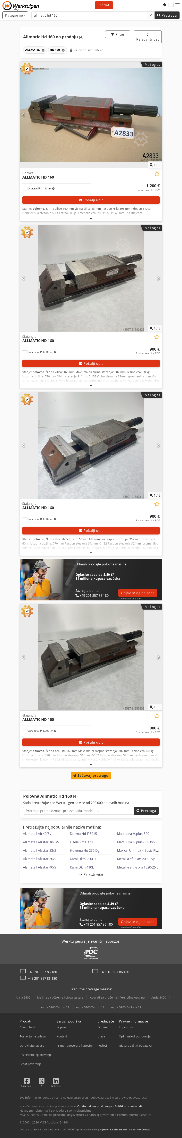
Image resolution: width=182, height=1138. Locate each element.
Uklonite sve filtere (86, 50)
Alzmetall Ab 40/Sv (37, 833)
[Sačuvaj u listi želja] (157, 173)
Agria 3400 (158, 997)
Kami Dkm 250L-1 (83, 859)
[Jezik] (170, 5)
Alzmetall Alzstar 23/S (39, 850)
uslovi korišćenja (139, 1129)
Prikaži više (91, 874)
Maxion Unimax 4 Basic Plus (138, 850)
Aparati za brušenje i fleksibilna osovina (117, 997)
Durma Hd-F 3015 (83, 833)
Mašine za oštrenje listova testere (60, 997)
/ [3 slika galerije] (155, 707)
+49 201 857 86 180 (42, 972)
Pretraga (167, 15)
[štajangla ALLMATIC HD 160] (91, 278)
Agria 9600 (23, 997)
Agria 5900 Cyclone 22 (126, 1007)
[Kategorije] (15, 15)
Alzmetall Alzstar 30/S (39, 859)
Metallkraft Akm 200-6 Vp (136, 859)
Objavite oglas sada (138, 593)
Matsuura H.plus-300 (133, 833)
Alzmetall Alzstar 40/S (39, 867)
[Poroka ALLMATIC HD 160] (91, 115)
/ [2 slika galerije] (155, 165)
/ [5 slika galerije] (155, 328)
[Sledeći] (158, 115)
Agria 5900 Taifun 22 (55, 1007)
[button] (177, 5)
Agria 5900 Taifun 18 (90, 1007)
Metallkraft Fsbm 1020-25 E (137, 867)
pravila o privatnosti (114, 1129)
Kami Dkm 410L (82, 867)
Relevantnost (147, 37)
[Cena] (148, 187)
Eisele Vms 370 (81, 842)
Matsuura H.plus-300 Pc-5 (137, 842)
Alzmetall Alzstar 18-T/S (41, 842)
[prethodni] (23, 115)
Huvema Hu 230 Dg (85, 850)
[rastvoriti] (91, 218)
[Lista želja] (164, 5)
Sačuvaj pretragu (91, 775)
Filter (118, 34)
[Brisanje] (151, 15)
